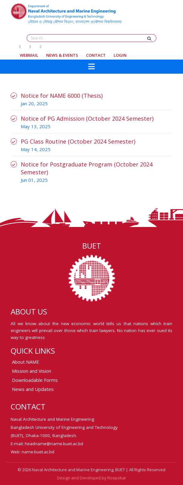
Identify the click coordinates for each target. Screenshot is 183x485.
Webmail (29, 55)
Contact (96, 55)
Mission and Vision (31, 371)
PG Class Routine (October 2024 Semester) (78, 141)
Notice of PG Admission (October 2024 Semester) (87, 118)
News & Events (62, 55)
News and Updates (33, 389)
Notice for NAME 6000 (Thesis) (62, 95)
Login (120, 55)
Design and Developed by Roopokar (91, 478)
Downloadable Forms (35, 380)
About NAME (25, 362)
